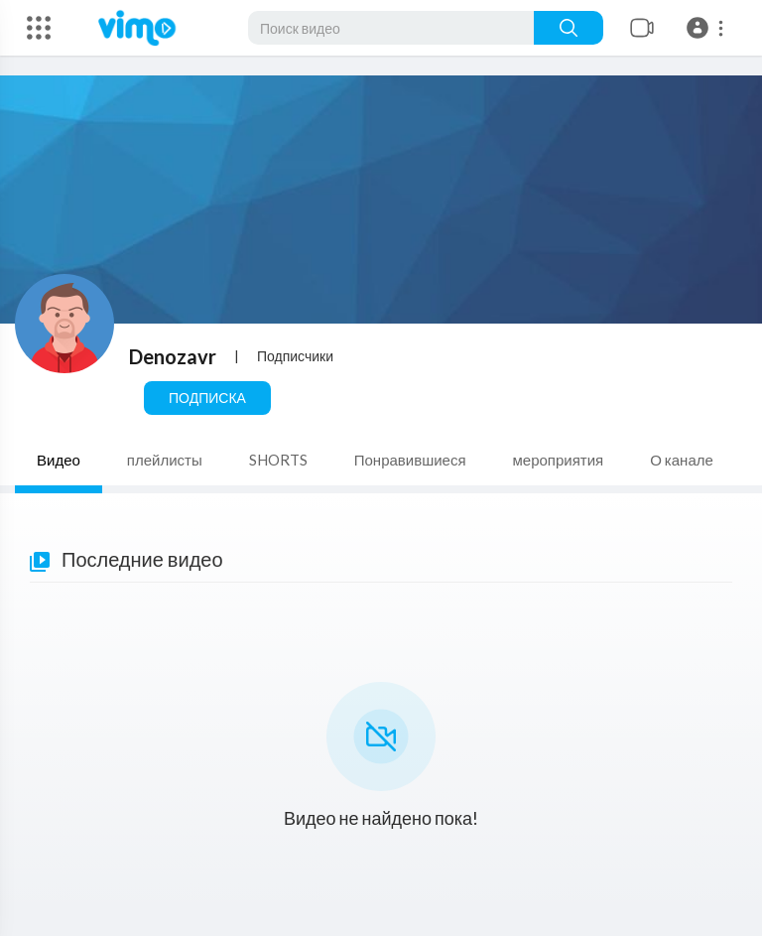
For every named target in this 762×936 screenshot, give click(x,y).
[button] (708, 28)
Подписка (207, 397)
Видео (58, 459)
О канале (681, 459)
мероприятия (558, 459)
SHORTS (278, 459)
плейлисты (164, 459)
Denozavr (172, 356)
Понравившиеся (410, 459)
